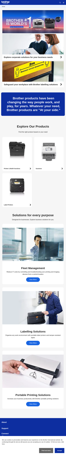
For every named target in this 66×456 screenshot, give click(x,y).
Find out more (46, 450)
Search (60, 3)
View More (33, 279)
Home (3, 6)
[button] (33, 57)
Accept (59, 450)
